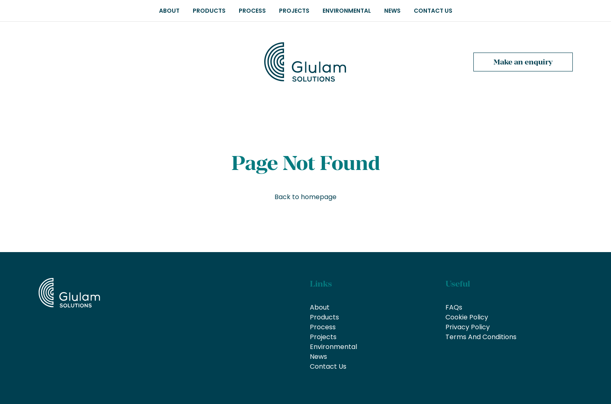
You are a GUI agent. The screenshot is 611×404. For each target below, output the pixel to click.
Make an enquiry (523, 61)
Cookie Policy (466, 317)
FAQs (453, 307)
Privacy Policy (467, 327)
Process (252, 11)
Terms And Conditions (480, 337)
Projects (294, 11)
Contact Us (433, 11)
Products (209, 11)
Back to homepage (305, 197)
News (392, 11)
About (169, 11)
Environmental (347, 11)
